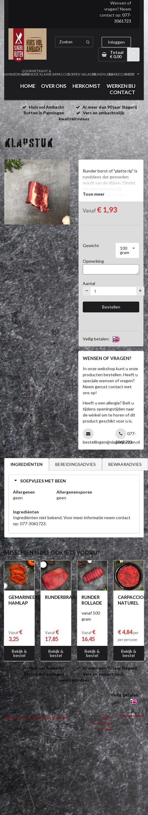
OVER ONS (53, 86)
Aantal (89, 283)
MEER (132, 74)
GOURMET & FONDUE (30, 72)
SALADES (88, 74)
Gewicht (91, 245)
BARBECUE (118, 74)
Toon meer (94, 194)
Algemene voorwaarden (22, 717)
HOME (27, 86)
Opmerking (93, 261)
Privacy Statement (54, 717)
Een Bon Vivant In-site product (102, 723)
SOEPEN (74, 74)
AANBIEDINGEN (15, 74)
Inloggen (116, 42)
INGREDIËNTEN (27, 464)
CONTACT (122, 92)
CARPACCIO (59, 74)
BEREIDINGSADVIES (75, 464)
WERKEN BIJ (121, 86)
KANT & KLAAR (45, 72)
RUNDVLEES (103, 74)
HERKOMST (86, 86)
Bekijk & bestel (19, 653)
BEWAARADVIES (125, 464)
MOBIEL (127, 724)
